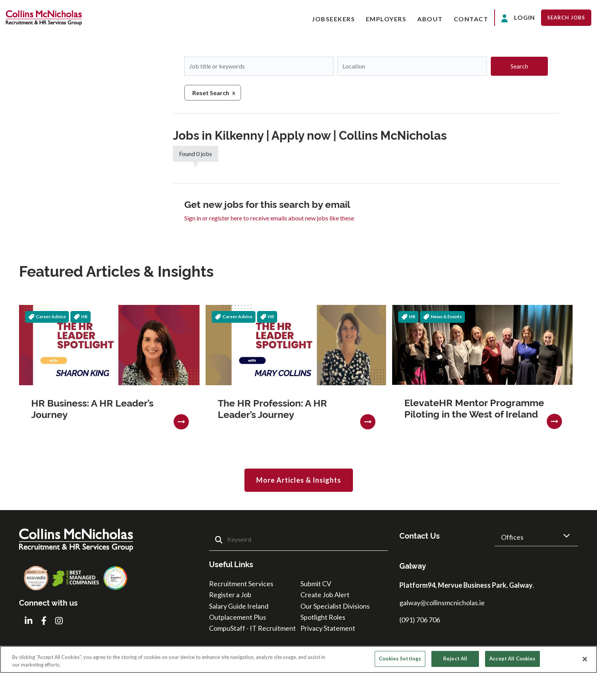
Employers (386, 18)
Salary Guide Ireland (238, 606)
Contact (471, 18)
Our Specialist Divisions (335, 606)
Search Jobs (566, 17)
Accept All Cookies (512, 658)
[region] (298, 659)
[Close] (584, 659)
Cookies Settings (400, 658)
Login (518, 18)
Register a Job (230, 594)
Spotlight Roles (322, 617)
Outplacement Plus (237, 617)
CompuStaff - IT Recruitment (252, 628)
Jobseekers (333, 18)
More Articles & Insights (298, 480)
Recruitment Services (241, 583)
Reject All (455, 658)
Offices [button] (512, 537)
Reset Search (210, 92)
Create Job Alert (325, 594)
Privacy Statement (327, 628)
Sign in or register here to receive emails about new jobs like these (269, 218)
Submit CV (315, 583)
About (430, 18)
